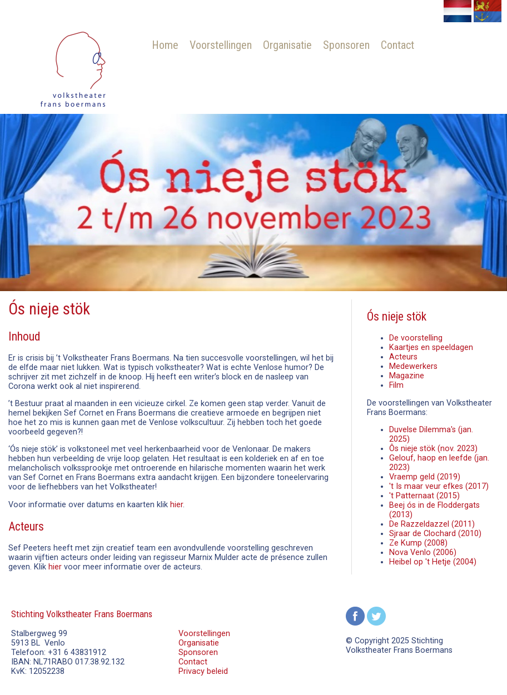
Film (396, 385)
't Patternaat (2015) (424, 496)
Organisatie (287, 45)
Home (165, 45)
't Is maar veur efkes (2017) (439, 486)
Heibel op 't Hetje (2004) (432, 562)
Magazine (406, 376)
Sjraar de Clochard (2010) (435, 533)
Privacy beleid (203, 671)
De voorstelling (416, 338)
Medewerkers (413, 366)
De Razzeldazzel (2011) (432, 524)
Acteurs (403, 357)
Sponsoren (346, 45)
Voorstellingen (221, 45)
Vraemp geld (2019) (424, 477)
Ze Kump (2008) (418, 543)
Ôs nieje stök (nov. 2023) (433, 448)
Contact (397, 45)
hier (176, 504)
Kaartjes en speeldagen (431, 347)
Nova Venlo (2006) (422, 552)
